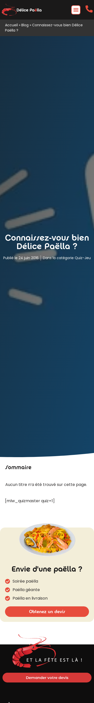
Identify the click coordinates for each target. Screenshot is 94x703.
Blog (25, 25)
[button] (75, 10)
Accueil (11, 25)
